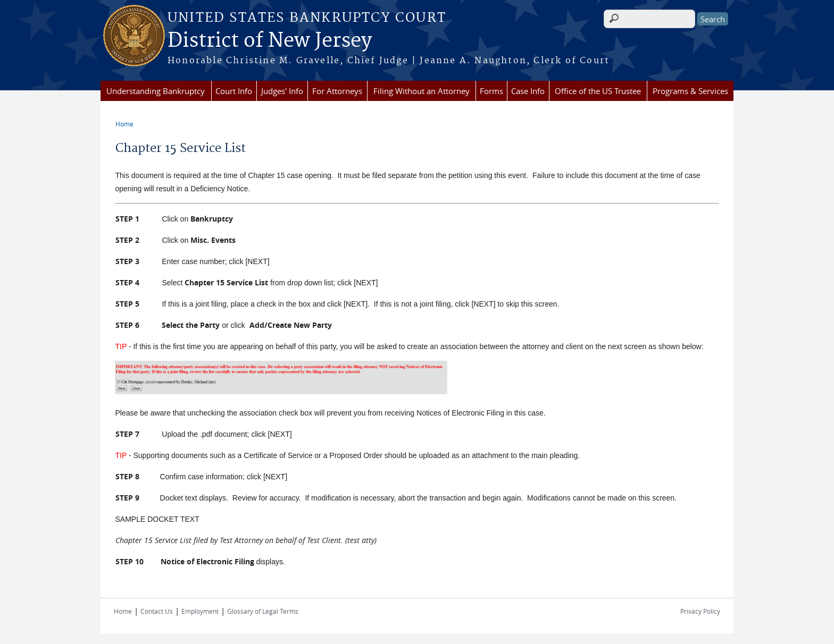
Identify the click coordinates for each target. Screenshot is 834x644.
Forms (491, 91)
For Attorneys (337, 91)
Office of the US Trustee (598, 91)
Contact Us (156, 611)
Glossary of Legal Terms (262, 611)
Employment (200, 611)
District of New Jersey (270, 41)
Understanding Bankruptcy (155, 91)
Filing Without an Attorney (421, 91)
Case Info (528, 91)
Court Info (233, 91)
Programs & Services (690, 91)
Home (124, 124)
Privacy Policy (700, 611)
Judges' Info (282, 91)
